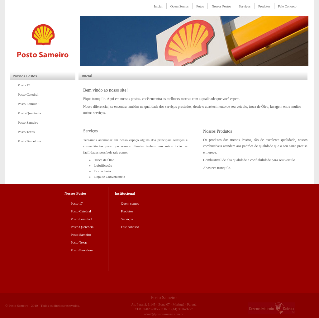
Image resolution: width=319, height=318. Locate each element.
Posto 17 (24, 85)
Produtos (264, 6)
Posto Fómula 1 (29, 104)
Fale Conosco (287, 6)
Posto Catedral (28, 94)
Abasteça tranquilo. (217, 168)
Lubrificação (103, 165)
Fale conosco (130, 227)
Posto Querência (29, 113)
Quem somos (130, 203)
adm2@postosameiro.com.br (163, 314)
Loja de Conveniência (109, 176)
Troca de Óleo (104, 160)
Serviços (244, 6)
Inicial (158, 6)
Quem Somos (179, 6)
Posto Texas (26, 132)
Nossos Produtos (217, 131)
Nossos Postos (221, 6)
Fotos (200, 6)
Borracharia (102, 171)
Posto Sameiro (28, 122)
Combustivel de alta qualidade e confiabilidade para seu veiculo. (249, 160)
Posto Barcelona (29, 141)
